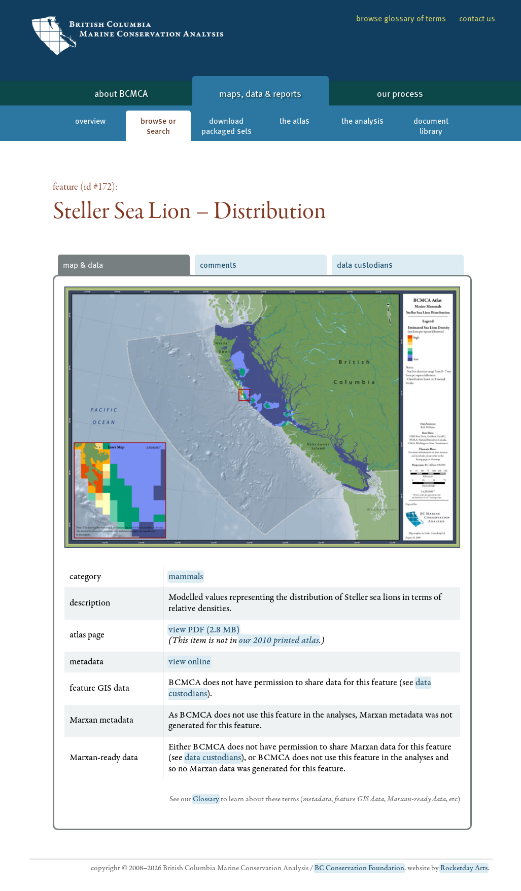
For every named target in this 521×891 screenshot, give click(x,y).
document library (430, 125)
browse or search (158, 125)
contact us (477, 18)
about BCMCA (121, 93)
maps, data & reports (260, 93)
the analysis (362, 120)
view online (189, 662)
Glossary (206, 799)
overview (90, 120)
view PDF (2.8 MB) (203, 630)
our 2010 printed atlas (279, 640)
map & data (83, 264)
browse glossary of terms (401, 18)
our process (400, 93)
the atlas (294, 120)
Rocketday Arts (464, 868)
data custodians (365, 264)
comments (218, 264)
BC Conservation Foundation (359, 868)
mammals (185, 577)
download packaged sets (226, 125)
